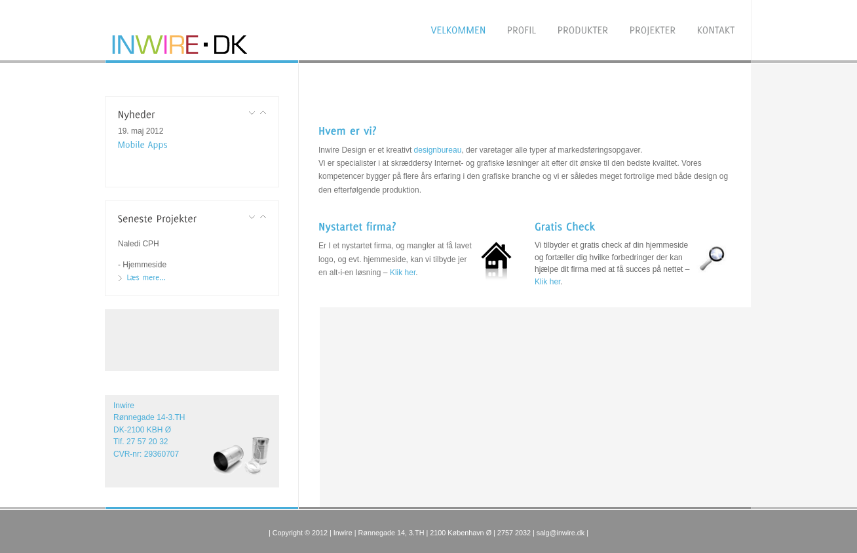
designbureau (438, 150)
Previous (252, 112)
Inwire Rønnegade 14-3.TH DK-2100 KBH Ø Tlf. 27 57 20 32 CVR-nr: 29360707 (149, 430)
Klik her (402, 272)
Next (263, 112)
